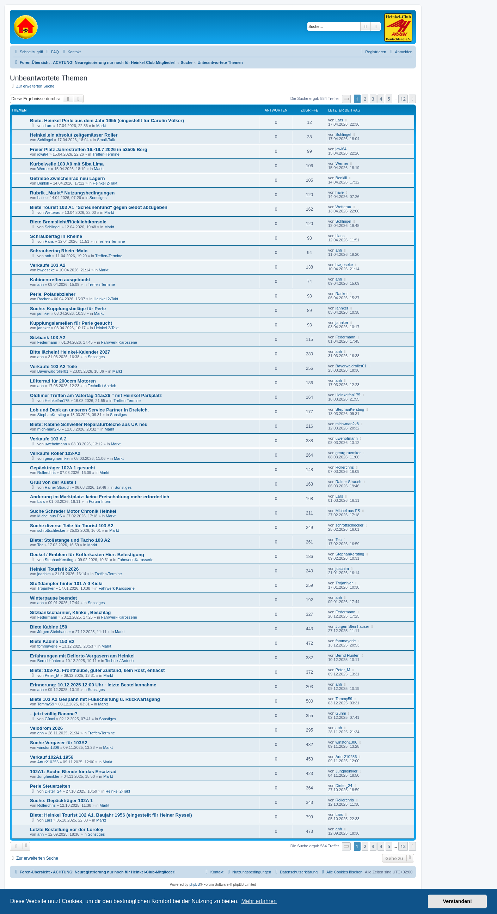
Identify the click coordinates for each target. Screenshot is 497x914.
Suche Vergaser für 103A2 (58, 742)
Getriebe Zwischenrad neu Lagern (67, 178)
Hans (49, 241)
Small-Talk (106, 140)
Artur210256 (48, 762)
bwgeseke (46, 270)
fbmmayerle (47, 646)
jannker (43, 313)
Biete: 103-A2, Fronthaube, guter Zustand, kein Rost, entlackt (97, 670)
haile (41, 198)
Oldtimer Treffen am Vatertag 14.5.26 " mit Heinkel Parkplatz (96, 395)
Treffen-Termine (105, 154)
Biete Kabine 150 (48, 627)
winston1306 (48, 747)
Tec (40, 545)
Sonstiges (98, 198)
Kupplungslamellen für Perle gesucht (71, 323)
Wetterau (52, 212)
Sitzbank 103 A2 (47, 337)
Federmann (47, 342)
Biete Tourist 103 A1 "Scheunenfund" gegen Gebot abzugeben (98, 207)
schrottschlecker (51, 530)
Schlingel (45, 140)
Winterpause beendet (53, 598)
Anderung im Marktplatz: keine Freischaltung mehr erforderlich (99, 496)
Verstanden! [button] (457, 901)
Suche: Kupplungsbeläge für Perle (68, 308)
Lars (48, 126)
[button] (346, 99)
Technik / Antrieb (102, 386)
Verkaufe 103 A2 (48, 265)
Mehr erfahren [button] (259, 901)
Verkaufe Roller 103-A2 (55, 453)
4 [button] (381, 99)
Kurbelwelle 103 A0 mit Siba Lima (67, 164)
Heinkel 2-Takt (105, 183)
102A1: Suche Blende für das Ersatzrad (73, 771)
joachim (44, 574)
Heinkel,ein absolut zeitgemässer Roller (73, 135)
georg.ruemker (57, 458)
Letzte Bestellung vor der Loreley (66, 829)
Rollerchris (46, 472)
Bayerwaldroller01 (52, 371)
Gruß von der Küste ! (53, 482)
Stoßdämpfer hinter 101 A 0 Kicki (66, 583)
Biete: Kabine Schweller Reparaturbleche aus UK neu (88, 424)
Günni (50, 719)
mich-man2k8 (49, 429)
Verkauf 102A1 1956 (51, 757)
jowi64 (42, 154)
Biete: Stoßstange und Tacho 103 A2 (70, 540)
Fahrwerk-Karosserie (119, 342)
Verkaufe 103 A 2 (48, 438)
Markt (101, 126)
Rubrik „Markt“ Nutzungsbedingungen (72, 193)
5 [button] (389, 99)
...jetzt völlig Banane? (54, 713)
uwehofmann (56, 444)
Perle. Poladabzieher (52, 294)
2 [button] (365, 99)
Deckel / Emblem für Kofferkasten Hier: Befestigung (87, 554)
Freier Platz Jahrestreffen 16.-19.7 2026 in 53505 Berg (88, 149)
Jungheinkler (48, 776)
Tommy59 (45, 704)
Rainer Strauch (57, 487)
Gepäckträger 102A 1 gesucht (62, 467)
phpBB (194, 884)
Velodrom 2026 (46, 728)
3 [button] (373, 99)
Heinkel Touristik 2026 (54, 569)
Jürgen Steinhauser (54, 632)
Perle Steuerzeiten (50, 786)
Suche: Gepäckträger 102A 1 (61, 800)
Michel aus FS (49, 516)
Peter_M (52, 675)
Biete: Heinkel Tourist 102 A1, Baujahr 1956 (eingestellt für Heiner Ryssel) (111, 815)
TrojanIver (46, 588)
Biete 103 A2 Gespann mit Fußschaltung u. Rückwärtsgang (95, 699)
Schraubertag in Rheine (56, 236)
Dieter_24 (53, 791)
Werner (43, 169)
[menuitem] (52, 52)
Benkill (43, 183)
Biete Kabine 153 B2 (52, 641)
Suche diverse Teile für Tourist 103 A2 (71, 525)
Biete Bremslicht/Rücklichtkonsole (68, 221)
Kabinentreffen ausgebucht (60, 279)
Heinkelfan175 (57, 400)
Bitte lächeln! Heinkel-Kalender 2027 (70, 352)
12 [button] (403, 99)
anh (48, 256)
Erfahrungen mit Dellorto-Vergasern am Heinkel (82, 656)
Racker (43, 299)
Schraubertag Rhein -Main (58, 250)
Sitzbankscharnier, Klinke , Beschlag (70, 612)
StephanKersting (51, 415)
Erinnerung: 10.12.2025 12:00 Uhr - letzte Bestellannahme (93, 684)
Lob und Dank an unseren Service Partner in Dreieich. (89, 410)
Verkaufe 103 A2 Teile (53, 366)
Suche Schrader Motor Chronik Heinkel (73, 511)
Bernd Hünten (49, 661)
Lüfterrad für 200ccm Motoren (63, 381)
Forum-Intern (100, 501)
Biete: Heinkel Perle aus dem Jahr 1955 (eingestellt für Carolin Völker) (107, 120)
